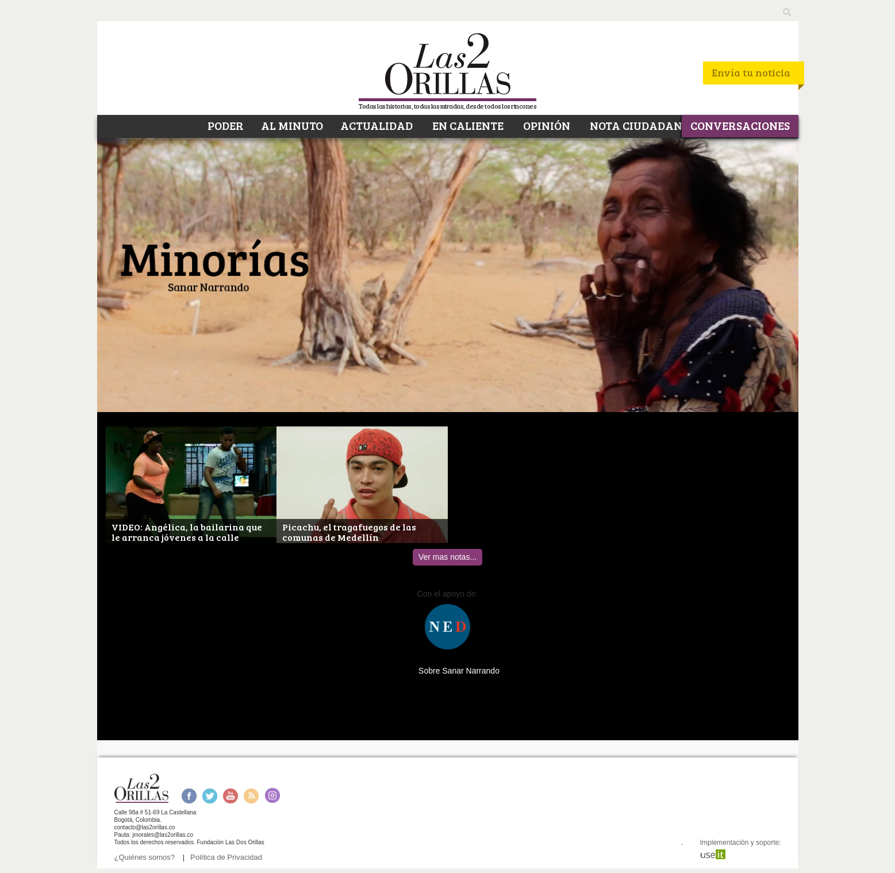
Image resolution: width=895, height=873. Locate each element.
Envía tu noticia (751, 72)
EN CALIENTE (467, 125)
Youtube (230, 795)
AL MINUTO (292, 125)
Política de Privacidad (226, 857)
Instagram (272, 795)
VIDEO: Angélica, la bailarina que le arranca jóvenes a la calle (187, 532)
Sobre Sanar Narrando (459, 670)
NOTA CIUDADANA (638, 125)
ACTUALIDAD (376, 125)
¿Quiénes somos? (144, 857)
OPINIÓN (545, 125)
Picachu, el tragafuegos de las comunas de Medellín (349, 532)
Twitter (209, 795)
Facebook (189, 795)
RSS (251, 795)
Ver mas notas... (447, 557)
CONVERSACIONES (740, 125)
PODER (224, 125)
